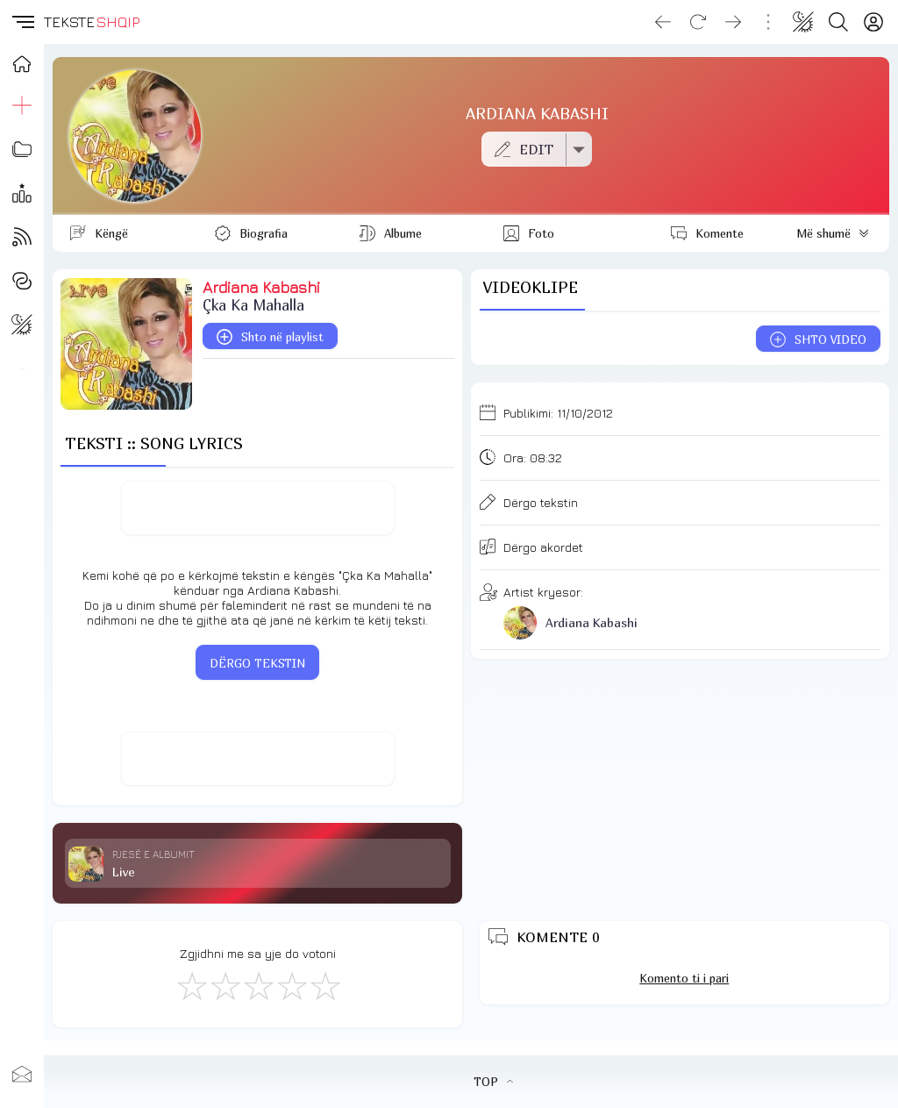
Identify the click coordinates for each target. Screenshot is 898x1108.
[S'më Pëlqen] (191, 985)
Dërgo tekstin (540, 502)
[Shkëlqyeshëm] (324, 985)
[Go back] (663, 21)
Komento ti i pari (684, 978)
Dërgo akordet (543, 547)
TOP (493, 1082)
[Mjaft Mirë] (291, 985)
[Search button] (838, 21)
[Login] (873, 21)
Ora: (532, 457)
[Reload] (698, 21)
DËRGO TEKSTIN (257, 663)
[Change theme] (803, 21)
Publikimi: (558, 412)
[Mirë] (257, 985)
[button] (22, 22)
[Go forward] (733, 21)
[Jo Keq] (224, 985)
